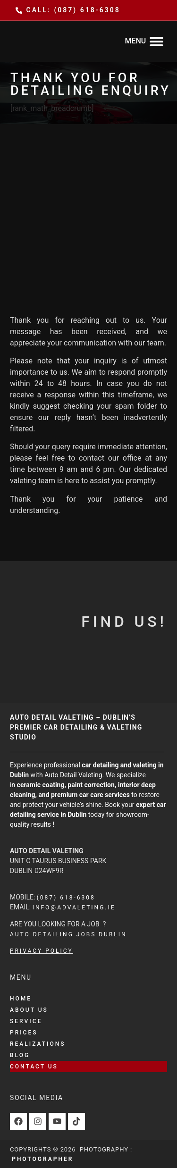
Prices (24, 1032)
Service (26, 1021)
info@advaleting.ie (74, 907)
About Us (29, 1010)
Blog (20, 1055)
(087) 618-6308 (66, 897)
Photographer (42, 1159)
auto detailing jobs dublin (68, 934)
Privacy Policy (41, 951)
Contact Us (34, 1066)
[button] (144, 41)
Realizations (37, 1044)
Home (21, 998)
